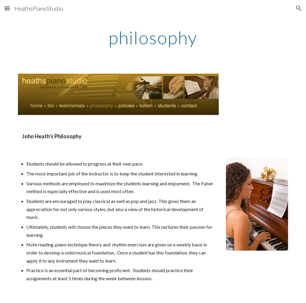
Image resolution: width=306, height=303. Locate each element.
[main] (153, 37)
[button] (7, 8)
